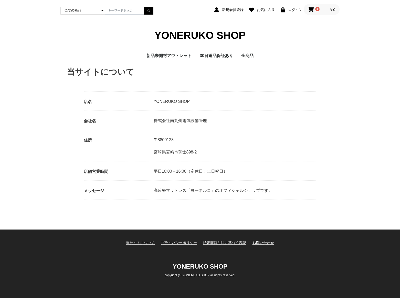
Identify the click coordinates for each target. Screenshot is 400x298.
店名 (88, 102)
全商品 (247, 55)
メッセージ (94, 191)
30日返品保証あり (216, 55)
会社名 (90, 121)
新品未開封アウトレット (169, 55)
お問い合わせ (263, 243)
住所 (88, 140)
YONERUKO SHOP (200, 35)
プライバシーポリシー (179, 243)
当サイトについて (140, 243)
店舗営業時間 (96, 171)
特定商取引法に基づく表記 (224, 243)
